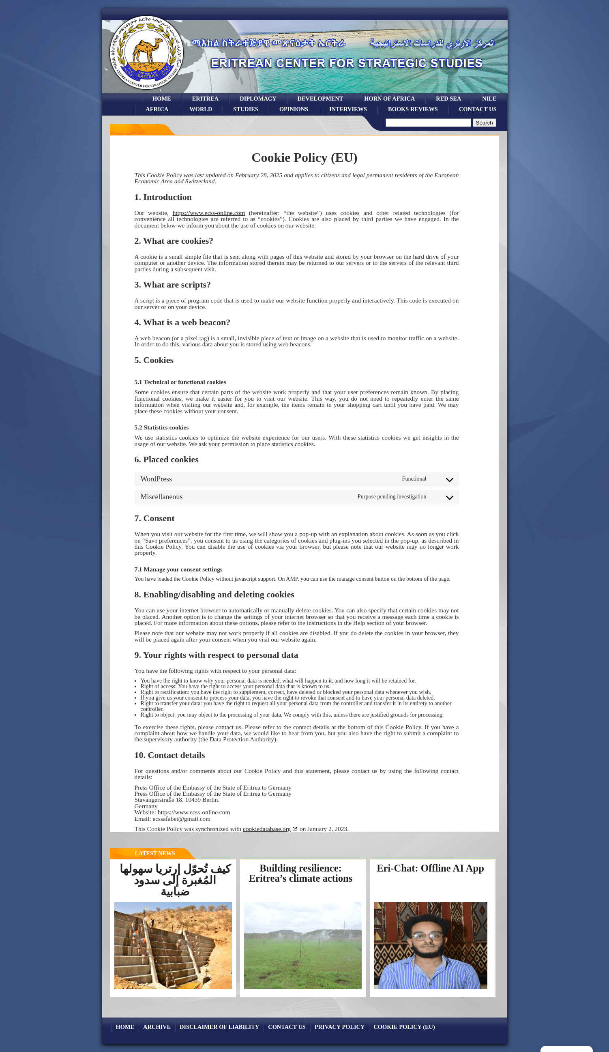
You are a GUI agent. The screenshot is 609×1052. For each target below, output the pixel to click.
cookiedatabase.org (267, 828)
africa (157, 109)
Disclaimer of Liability (219, 1027)
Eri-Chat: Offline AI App (430, 868)
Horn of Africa (389, 98)
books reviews (413, 109)
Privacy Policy (340, 1027)
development (320, 98)
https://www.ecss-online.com (209, 212)
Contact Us (478, 109)
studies (245, 109)
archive (157, 1027)
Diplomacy (258, 98)
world (200, 109)
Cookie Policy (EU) (404, 1027)
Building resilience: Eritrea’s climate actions (301, 873)
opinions (293, 109)
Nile (489, 98)
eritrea (205, 98)
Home (161, 98)
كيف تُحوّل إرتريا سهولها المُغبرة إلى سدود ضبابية (175, 880)
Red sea (448, 98)
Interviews (348, 109)
